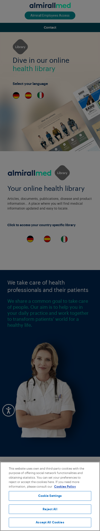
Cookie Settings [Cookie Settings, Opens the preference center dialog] (50, 495)
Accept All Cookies (50, 522)
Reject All (50, 509)
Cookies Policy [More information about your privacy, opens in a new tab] (65, 486)
